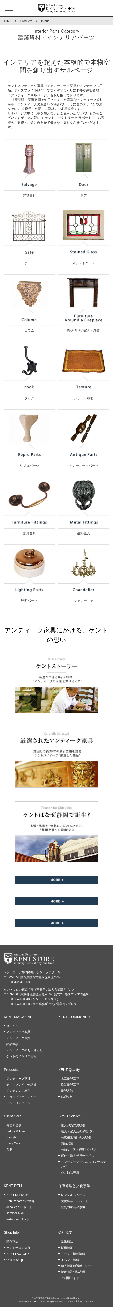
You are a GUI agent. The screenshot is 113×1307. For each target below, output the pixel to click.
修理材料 (67, 1097)
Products (26, 21)
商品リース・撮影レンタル (79, 1149)
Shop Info (11, 1232)
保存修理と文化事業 (74, 1186)
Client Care (12, 1116)
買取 (9, 1149)
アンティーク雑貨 (18, 1038)
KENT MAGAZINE (18, 1017)
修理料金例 (13, 1125)
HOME (7, 21)
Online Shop (14, 1260)
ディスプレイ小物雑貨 (21, 1084)
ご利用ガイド (70, 1278)
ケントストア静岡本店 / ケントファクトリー (34, 972)
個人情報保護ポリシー (76, 1266)
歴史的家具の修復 (73, 1207)
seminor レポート (18, 1213)
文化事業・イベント (74, 1201)
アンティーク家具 (18, 1032)
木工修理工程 (70, 1078)
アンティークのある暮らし (24, 1050)
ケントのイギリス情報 (21, 1056)
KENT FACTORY (17, 1254)
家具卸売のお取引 (73, 1125)
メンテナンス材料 (18, 1090)
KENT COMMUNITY (74, 1017)
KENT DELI (13, 1186)
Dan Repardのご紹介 (20, 1201)
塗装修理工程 (70, 1084)
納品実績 (12, 1044)
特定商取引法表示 (73, 1272)
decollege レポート (19, 1207)
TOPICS (11, 1026)
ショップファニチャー (21, 1097)
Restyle (11, 1137)
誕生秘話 (67, 1241)
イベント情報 (70, 1260)
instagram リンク (17, 1219)
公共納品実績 (70, 1172)
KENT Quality (69, 1070)
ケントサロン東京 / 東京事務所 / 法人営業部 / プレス (39, 989)
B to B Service (69, 1116)
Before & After (15, 1131)
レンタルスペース (73, 1195)
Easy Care (13, 1143)
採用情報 (67, 1248)
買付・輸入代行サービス (77, 1156)
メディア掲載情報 (73, 1254)
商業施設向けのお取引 (76, 1137)
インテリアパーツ (18, 1103)
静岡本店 (12, 1241)
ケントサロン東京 (18, 1248)
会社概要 (65, 1232)
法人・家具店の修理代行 (77, 1131)
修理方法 (67, 1090)
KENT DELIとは (17, 1195)
